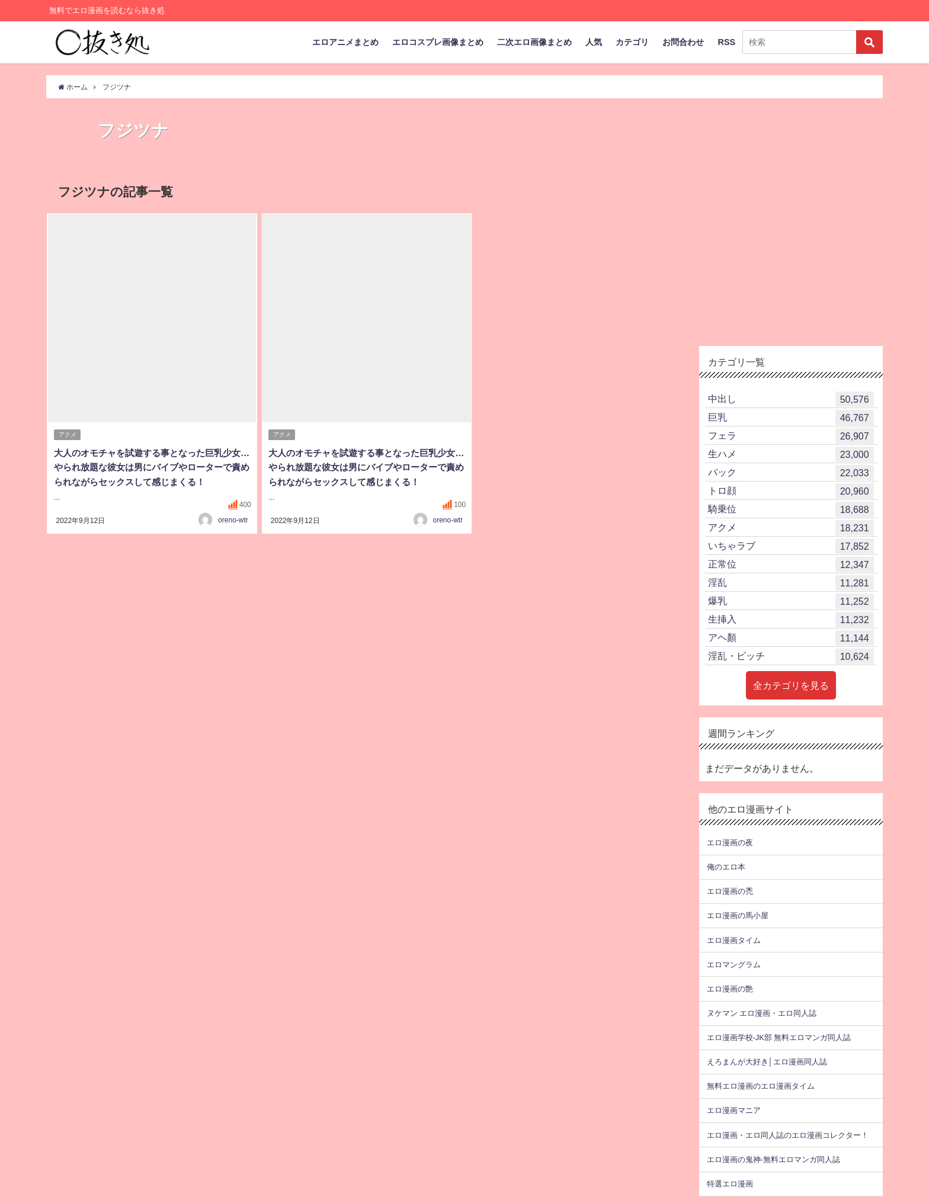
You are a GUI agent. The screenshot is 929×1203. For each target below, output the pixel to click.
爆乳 (791, 601)
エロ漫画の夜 (730, 842)
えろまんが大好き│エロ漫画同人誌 (767, 1062)
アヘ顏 (791, 638)
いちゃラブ (791, 546)
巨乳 (791, 417)
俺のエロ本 (726, 867)
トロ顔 (791, 491)
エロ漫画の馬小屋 (737, 915)
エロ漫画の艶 (730, 989)
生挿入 (791, 619)
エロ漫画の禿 (730, 891)
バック (791, 472)
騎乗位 (791, 509)
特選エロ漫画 (730, 1184)
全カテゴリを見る (791, 685)
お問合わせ (683, 42)
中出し (791, 399)
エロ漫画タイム (734, 940)
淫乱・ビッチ (791, 656)
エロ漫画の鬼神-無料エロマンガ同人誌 (773, 1159)
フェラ (791, 436)
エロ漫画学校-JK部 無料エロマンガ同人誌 (779, 1037)
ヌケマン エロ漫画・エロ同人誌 (761, 1013)
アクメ (67, 435)
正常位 (791, 564)
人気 (593, 42)
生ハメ (791, 454)
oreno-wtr (233, 532)
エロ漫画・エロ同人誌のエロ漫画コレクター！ (788, 1135)
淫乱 (791, 583)
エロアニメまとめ (345, 42)
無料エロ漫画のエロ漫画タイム (761, 1086)
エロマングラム (734, 964)
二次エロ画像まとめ (534, 42)
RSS (726, 42)
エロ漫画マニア (734, 1110)
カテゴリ (632, 42)
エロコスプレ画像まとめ (437, 42)
